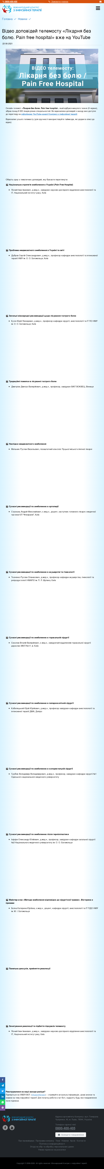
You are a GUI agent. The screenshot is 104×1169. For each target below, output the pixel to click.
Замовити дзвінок (58, 1)
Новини (22, 19)
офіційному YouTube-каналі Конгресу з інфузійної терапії (49, 114)
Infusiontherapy (38, 1094)
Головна (7, 19)
